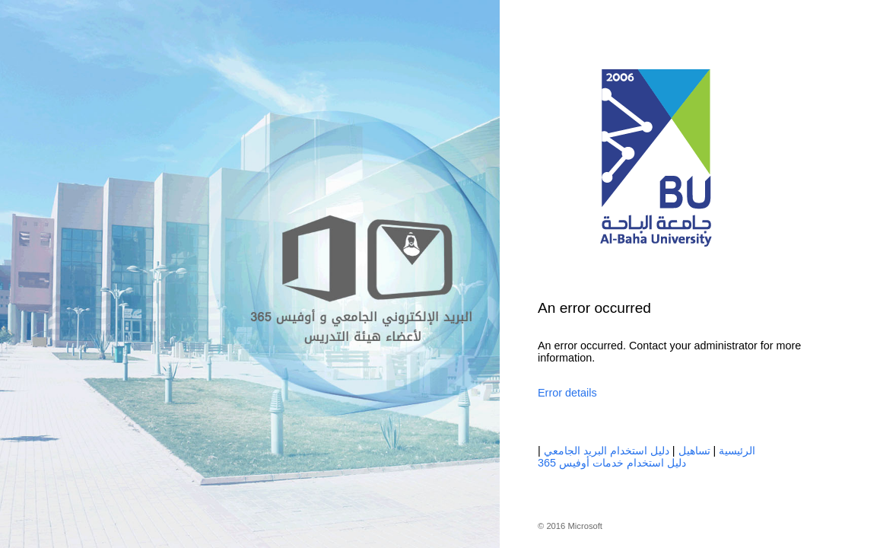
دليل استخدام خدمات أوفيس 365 (612, 463)
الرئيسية (737, 450)
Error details (567, 393)
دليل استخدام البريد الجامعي (606, 450)
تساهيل (694, 450)
